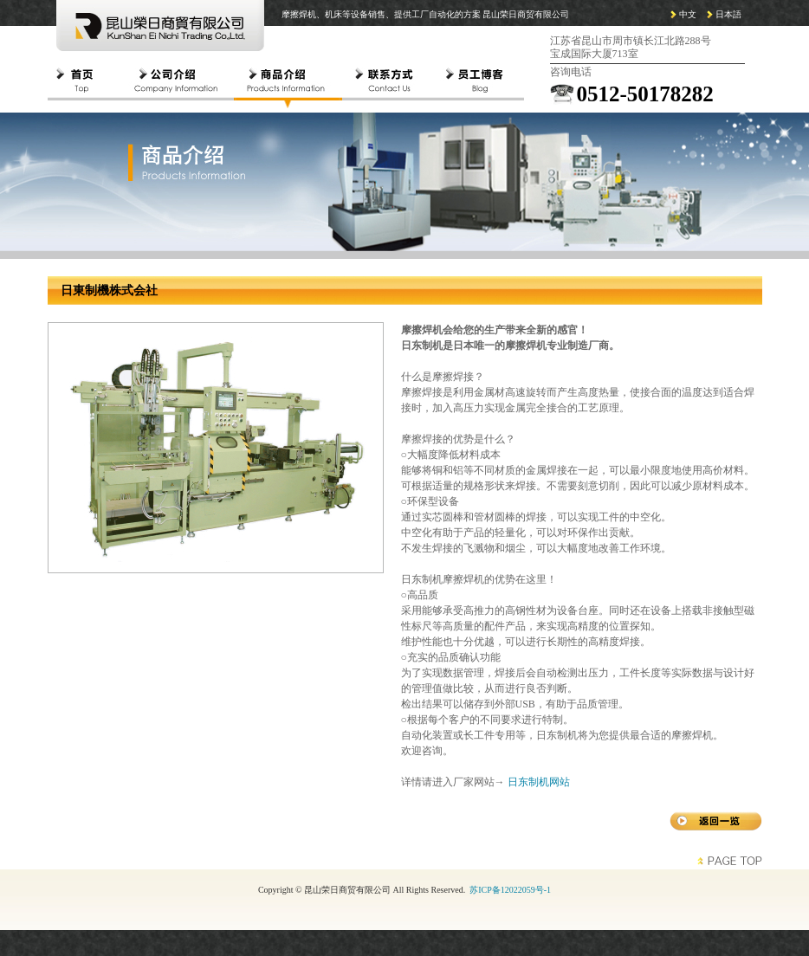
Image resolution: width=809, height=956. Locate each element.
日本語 (728, 14)
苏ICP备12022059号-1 (510, 890)
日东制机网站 (539, 782)
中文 (687, 14)
